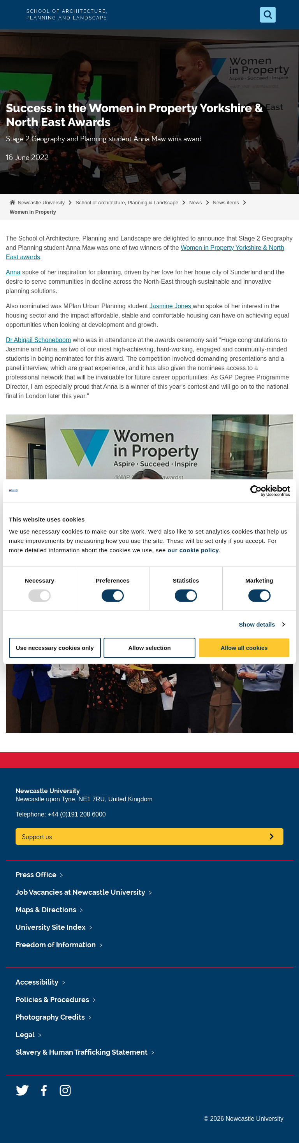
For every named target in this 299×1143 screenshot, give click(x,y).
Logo (12, 14)
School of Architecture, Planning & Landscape (127, 202)
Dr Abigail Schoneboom (38, 340)
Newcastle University (40, 202)
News (195, 202)
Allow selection (149, 647)
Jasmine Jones (171, 306)
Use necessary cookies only (55, 647)
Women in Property (33, 212)
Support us (37, 836)
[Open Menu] (286, 15)
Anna (13, 272)
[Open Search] (268, 15)
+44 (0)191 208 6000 (77, 814)
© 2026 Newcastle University (243, 1118)
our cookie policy (193, 550)
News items (226, 202)
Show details (257, 624)
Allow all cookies (244, 647)
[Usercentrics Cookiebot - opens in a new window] (256, 491)
